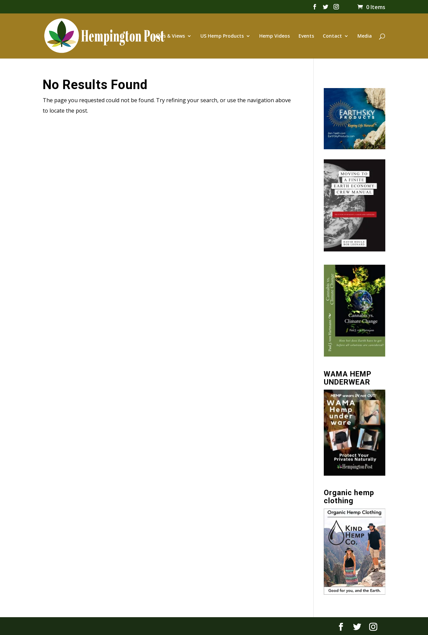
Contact (332, 36)
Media (364, 36)
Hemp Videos (274, 36)
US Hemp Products (222, 36)
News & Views (169, 36)
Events (306, 36)
